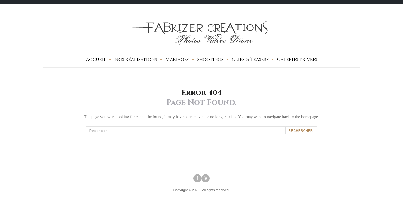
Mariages (177, 59)
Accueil (96, 59)
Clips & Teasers (250, 59)
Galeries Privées (297, 59)
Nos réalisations (136, 59)
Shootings (210, 59)
